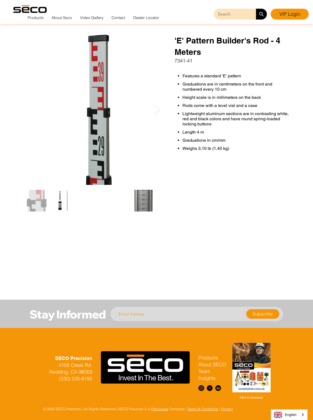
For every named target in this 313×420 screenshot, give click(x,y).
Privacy (227, 409)
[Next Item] (157, 110)
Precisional (159, 409)
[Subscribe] (262, 314)
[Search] (261, 14)
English (285, 415)
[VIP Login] (290, 14)
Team (204, 371)
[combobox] (289, 414)
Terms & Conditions (203, 409)
